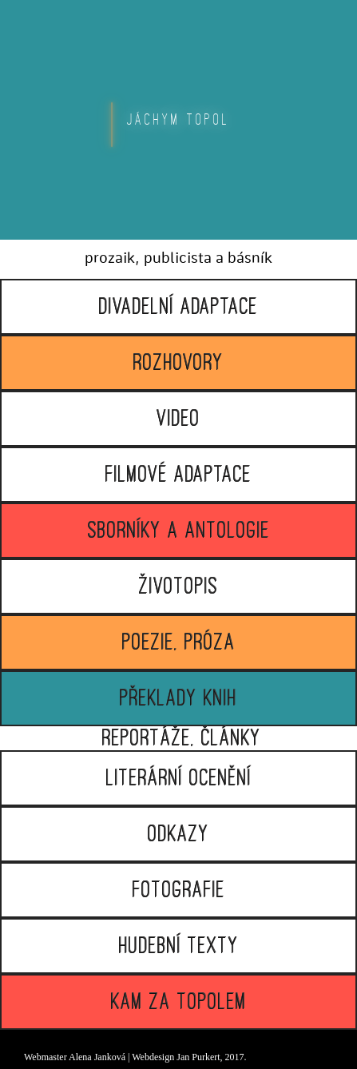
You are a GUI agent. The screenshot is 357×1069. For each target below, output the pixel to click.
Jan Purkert (198, 1057)
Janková (109, 1057)
